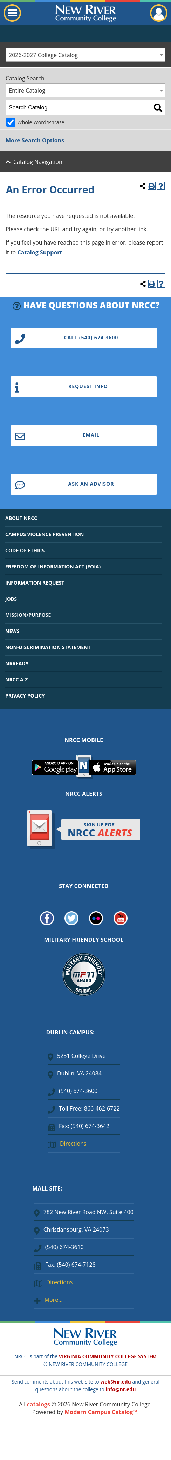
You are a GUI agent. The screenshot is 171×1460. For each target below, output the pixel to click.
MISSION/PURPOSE (28, 615)
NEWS (12, 631)
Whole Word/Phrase (40, 122)
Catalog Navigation (37, 162)
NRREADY (16, 663)
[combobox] (85, 55)
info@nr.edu (120, 1389)
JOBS (11, 598)
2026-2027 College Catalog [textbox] (43, 55)
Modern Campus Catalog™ (100, 1412)
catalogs (38, 1404)
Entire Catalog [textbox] (27, 90)
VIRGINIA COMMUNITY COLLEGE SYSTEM (108, 1356)
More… (54, 1300)
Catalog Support (39, 252)
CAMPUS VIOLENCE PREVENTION (44, 534)
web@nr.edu (115, 1381)
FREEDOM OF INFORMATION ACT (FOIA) (53, 566)
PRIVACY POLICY (25, 695)
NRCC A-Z (16, 679)
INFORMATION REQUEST (34, 582)
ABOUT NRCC (21, 518)
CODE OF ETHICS (25, 550)
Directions (73, 1143)
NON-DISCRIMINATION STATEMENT (48, 647)
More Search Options (35, 140)
